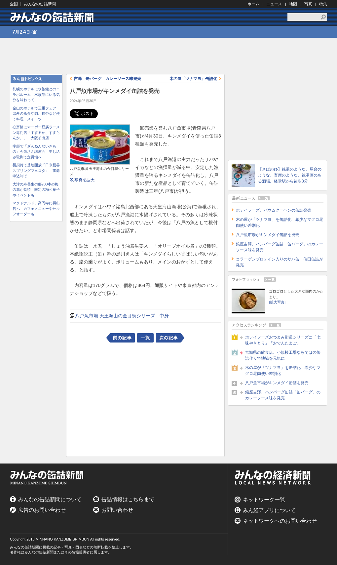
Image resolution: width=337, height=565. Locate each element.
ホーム (253, 4)
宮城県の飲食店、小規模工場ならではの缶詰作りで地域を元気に (282, 355)
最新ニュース (277, 198)
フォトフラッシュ (277, 279)
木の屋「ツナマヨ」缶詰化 (193, 78)
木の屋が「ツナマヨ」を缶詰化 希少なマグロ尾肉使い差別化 (282, 370)
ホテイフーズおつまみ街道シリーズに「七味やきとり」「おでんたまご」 (282, 340)
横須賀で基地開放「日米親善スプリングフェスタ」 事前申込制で (36, 170)
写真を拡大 (82, 182)
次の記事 (170, 338)
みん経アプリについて (269, 510)
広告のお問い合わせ (42, 510)
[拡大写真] (277, 302)
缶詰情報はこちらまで (127, 499)
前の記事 (120, 338)
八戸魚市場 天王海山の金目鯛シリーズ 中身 (122, 315)
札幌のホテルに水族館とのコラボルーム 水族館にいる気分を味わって (36, 94)
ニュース (274, 4)
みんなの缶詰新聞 (53, 17)
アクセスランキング (277, 325)
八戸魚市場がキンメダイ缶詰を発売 (267, 234)
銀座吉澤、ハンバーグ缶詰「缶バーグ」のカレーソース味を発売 (282, 395)
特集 (323, 4)
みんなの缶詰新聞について (50, 499)
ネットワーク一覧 (264, 500)
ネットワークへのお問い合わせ (280, 521)
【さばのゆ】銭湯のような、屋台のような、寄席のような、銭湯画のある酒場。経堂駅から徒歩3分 (289, 175)
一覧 (145, 338)
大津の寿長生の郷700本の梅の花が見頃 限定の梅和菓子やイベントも (36, 189)
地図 (293, 4)
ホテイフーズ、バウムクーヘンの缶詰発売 (273, 210)
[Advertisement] (36, 324)
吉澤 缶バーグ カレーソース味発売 (107, 78)
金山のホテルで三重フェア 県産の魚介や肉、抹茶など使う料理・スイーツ (36, 113)
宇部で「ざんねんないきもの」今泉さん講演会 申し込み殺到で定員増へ (36, 151)
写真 (308, 4)
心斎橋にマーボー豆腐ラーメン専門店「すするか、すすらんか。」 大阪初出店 (36, 132)
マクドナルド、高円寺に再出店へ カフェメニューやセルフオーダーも (36, 208)
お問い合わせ (117, 510)
